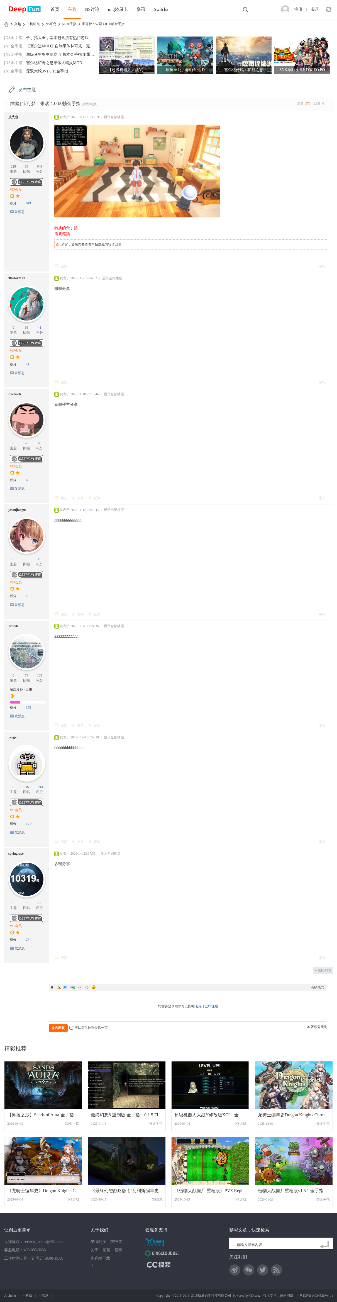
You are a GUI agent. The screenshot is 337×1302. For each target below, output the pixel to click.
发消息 (20, 212)
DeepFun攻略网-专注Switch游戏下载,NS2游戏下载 (6, 24)
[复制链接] (89, 104)
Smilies (93, 987)
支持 (80, 498)
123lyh (13, 626)
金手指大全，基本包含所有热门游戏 (57, 38)
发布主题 (27, 89)
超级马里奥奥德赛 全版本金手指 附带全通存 (64, 54)
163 (39, 675)
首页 (54, 9)
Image (66, 987)
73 (26, 675)
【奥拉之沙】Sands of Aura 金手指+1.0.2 (46, 1114)
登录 (315, 9)
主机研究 (33, 24)
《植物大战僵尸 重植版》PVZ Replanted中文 (217, 1190)
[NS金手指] (13, 38)
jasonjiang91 (17, 510)
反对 (97, 498)
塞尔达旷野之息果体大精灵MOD (54, 63)
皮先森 (13, 117)
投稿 (118, 1250)
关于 (94, 1250)
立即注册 (211, 1006)
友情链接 (98, 1242)
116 (26, 787)
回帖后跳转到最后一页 (88, 1028)
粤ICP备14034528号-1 (315, 1296)
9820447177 (16, 278)
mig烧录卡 (118, 9)
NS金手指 (69, 24)
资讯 (140, 9)
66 (39, 443)
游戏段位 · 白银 (21, 690)
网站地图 (100, 1265)
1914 (39, 787)
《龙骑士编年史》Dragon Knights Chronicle (48, 1190)
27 (39, 903)
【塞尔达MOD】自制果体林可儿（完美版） (64, 46)
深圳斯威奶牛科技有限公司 (211, 1296)
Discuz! (256, 1296)
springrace (16, 853)
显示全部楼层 (114, 117)
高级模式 (317, 987)
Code (86, 987)
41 (39, 327)
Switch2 (161, 9)
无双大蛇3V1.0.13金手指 (47, 71)
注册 (298, 9)
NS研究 (50, 24)
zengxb (13, 737)
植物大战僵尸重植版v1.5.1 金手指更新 (295, 1190)
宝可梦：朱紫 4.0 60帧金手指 (103, 24)
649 (39, 166)
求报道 (116, 1242)
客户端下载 (100, 1258)
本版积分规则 (317, 1027)
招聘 (106, 1250)
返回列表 (324, 970)
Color (59, 987)
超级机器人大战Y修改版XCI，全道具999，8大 (219, 1114)
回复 (118, 244)
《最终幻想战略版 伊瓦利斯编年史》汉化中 (134, 1190)
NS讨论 (92, 9)
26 (26, 443)
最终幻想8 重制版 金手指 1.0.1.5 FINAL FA (132, 1114)
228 (13, 166)
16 (26, 327)
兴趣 (72, 9)
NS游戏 (240, 1124)
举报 (322, 266)
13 (26, 166)
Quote (79, 987)
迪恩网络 (286, 1296)
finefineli (14, 394)
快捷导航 (328, 9)
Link (72, 987)
